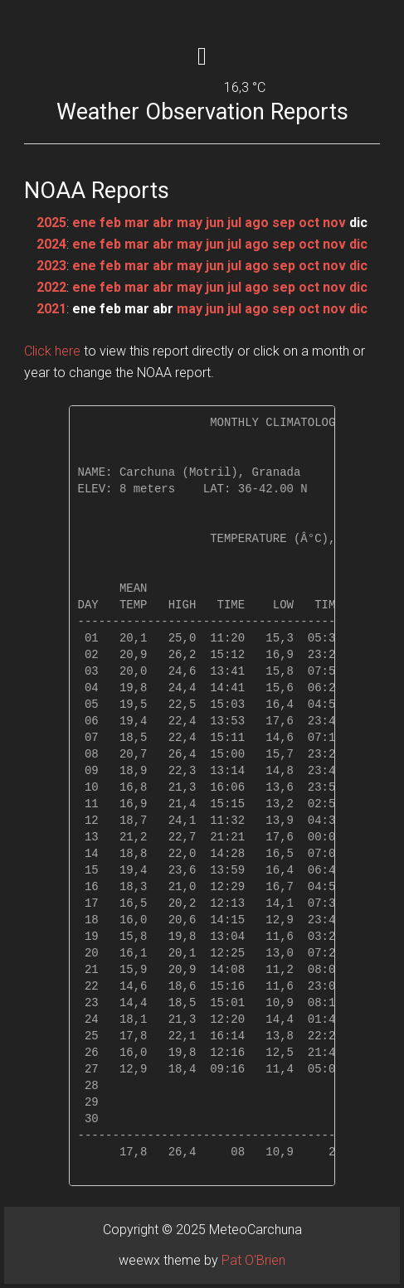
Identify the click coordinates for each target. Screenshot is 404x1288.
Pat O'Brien (253, 1260)
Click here (52, 351)
